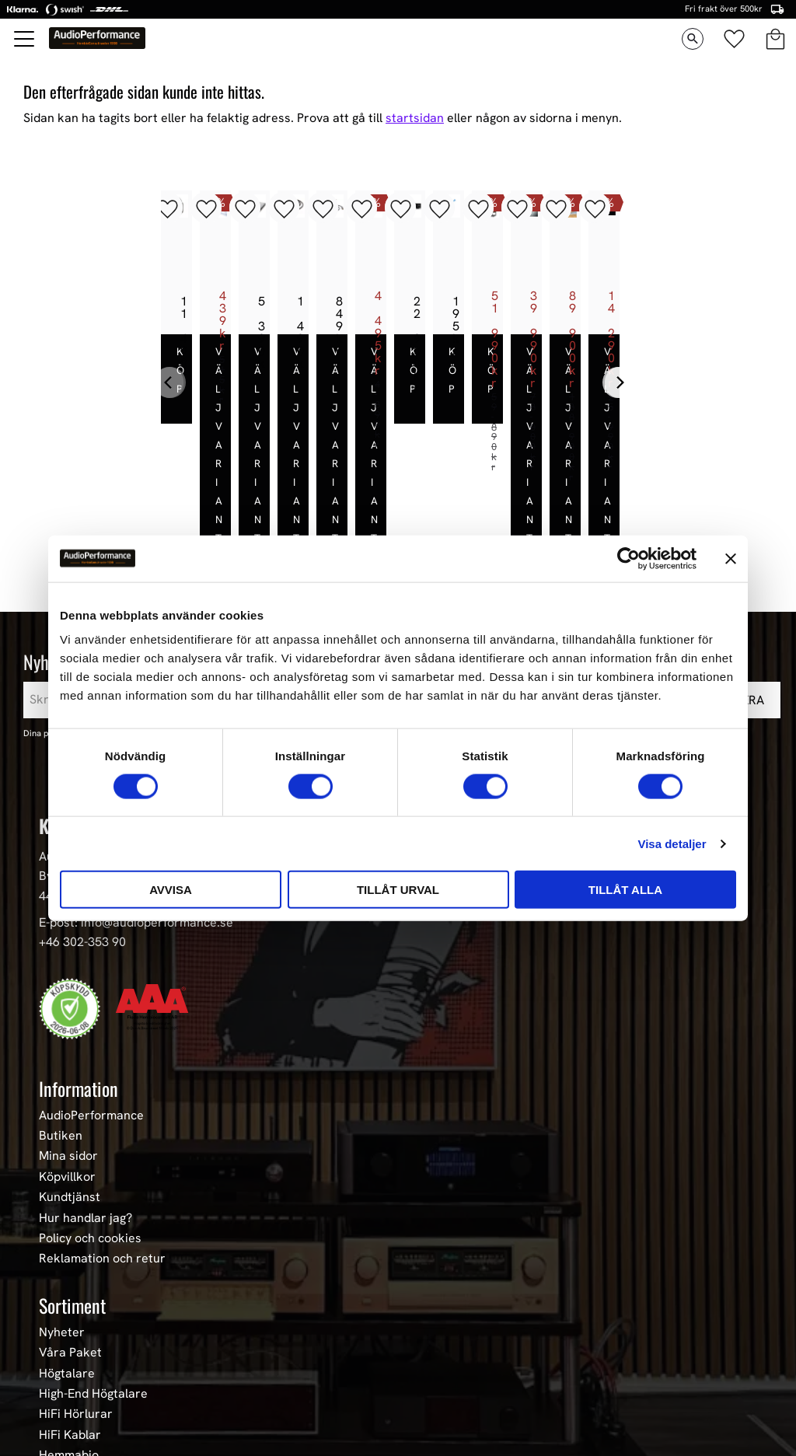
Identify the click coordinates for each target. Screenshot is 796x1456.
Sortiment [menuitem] (72, 1208)
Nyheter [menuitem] (62, 1235)
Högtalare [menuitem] (67, 1276)
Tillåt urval (398, 889)
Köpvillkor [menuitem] (67, 1080)
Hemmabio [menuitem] (69, 1358)
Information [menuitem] (78, 991)
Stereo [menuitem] (58, 1399)
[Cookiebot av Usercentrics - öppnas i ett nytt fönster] (628, 558)
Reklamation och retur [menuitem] (102, 1162)
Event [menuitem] (55, 1419)
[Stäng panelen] (730, 558)
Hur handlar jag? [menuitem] (85, 1121)
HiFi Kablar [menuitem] (70, 1338)
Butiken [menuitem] (60, 1039)
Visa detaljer (671, 843)
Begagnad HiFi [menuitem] (79, 1379)
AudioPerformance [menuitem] (91, 1018)
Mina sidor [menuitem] (68, 1060)
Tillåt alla (625, 889)
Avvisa (170, 889)
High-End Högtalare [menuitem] (93, 1297)
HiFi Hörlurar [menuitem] (76, 1317)
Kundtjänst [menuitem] (69, 1100)
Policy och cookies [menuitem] (90, 1141)
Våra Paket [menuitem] (70, 1255)
